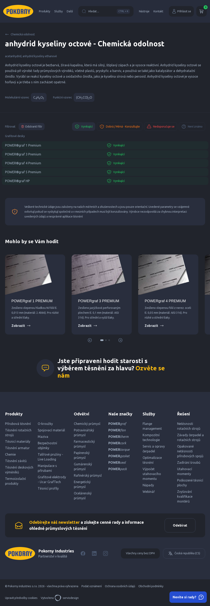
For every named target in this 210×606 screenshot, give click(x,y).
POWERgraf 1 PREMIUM (32, 301)
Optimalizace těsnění (152, 460)
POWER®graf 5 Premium (23, 172)
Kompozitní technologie (151, 437)
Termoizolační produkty (15, 481)
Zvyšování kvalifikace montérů (184, 496)
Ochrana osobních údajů (120, 586)
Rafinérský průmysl (88, 475)
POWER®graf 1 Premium (23, 145)
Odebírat (180, 525)
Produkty (44, 11)
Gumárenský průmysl (83, 466)
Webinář (149, 491)
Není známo (192, 126)
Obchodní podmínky (150, 586)
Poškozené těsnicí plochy (190, 482)
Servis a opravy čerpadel (154, 448)
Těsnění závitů (16, 461)
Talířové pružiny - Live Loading (50, 457)
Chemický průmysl (87, 423)
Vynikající (84, 126)
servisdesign (67, 598)
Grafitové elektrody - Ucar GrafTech (52, 479)
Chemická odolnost (20, 34)
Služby (58, 11)
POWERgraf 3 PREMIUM (98, 301)
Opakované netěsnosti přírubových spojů (190, 451)
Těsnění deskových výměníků (19, 470)
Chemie (10, 454)
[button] (101, 340)
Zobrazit (21, 326)
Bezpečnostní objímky (47, 445)
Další (70, 11)
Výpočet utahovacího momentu (152, 473)
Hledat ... (106, 11)
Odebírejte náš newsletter (54, 522)
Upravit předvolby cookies (21, 598)
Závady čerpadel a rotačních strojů (190, 437)
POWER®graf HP (17, 181)
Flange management (152, 426)
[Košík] (201, 11)
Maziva (43, 436)
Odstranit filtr (31, 126)
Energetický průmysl (82, 484)
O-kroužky (45, 423)
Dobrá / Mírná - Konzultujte (119, 126)
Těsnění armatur (17, 448)
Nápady (148, 485)
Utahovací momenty (184, 471)
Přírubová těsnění (18, 423)
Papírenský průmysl (82, 455)
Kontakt (158, 11)
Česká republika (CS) (184, 553)
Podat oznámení (91, 586)
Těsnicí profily (48, 488)
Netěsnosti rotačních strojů (188, 426)
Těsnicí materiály (17, 441)
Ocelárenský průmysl (83, 495)
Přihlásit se (181, 11)
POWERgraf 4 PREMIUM (165, 301)
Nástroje (144, 11)
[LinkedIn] (94, 553)
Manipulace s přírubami (47, 468)
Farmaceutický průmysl (84, 444)
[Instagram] (105, 553)
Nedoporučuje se (160, 126)
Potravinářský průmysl (84, 432)
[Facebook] (82, 553)
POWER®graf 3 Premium (23, 154)
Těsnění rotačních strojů (18, 432)
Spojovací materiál (51, 430)
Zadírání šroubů (188, 462)
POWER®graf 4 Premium (23, 163)
